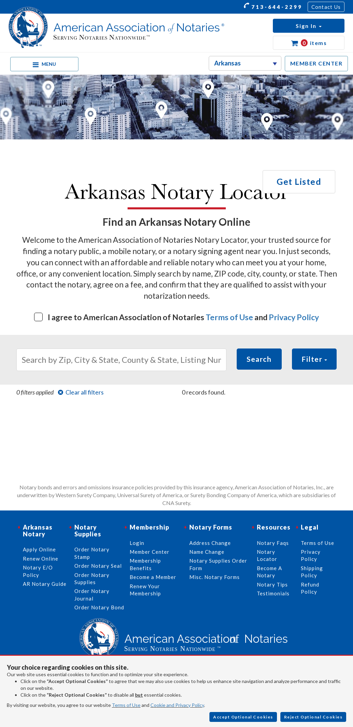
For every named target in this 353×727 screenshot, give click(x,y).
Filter (314, 359)
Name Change (206, 552)
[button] (308, 26)
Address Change (210, 543)
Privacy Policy (294, 317)
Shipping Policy (312, 571)
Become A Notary (269, 571)
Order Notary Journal (91, 594)
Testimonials (273, 593)
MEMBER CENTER (316, 63)
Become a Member (153, 577)
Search (259, 359)
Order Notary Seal (98, 566)
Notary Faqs (273, 543)
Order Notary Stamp (91, 553)
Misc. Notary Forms (214, 577)
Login (137, 543)
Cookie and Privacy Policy (177, 705)
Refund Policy (310, 588)
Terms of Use (229, 317)
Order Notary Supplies (91, 578)
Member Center (150, 552)
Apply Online (39, 549)
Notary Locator (267, 555)
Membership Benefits (145, 564)
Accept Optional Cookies (243, 716)
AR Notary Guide (45, 584)
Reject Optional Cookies (313, 716)
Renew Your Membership (145, 589)
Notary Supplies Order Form (218, 564)
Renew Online (40, 558)
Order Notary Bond (99, 607)
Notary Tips (272, 584)
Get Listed (299, 181)
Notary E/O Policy (38, 571)
